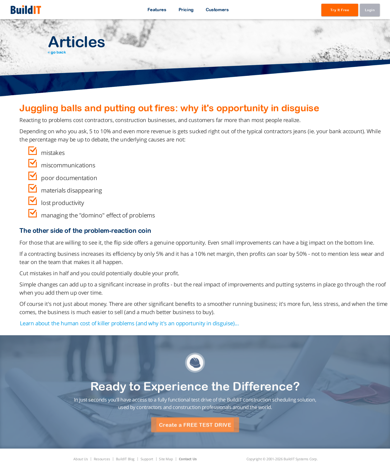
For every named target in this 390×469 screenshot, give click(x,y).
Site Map (166, 459)
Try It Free (339, 10)
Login (370, 10)
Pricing (186, 9)
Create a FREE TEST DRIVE (195, 425)
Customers (217, 9)
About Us (80, 459)
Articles (76, 43)
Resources (102, 459)
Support (147, 459)
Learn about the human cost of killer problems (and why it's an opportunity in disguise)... (129, 323)
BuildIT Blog (125, 459)
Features (156, 9)
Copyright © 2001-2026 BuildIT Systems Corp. (282, 459)
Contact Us (188, 459)
